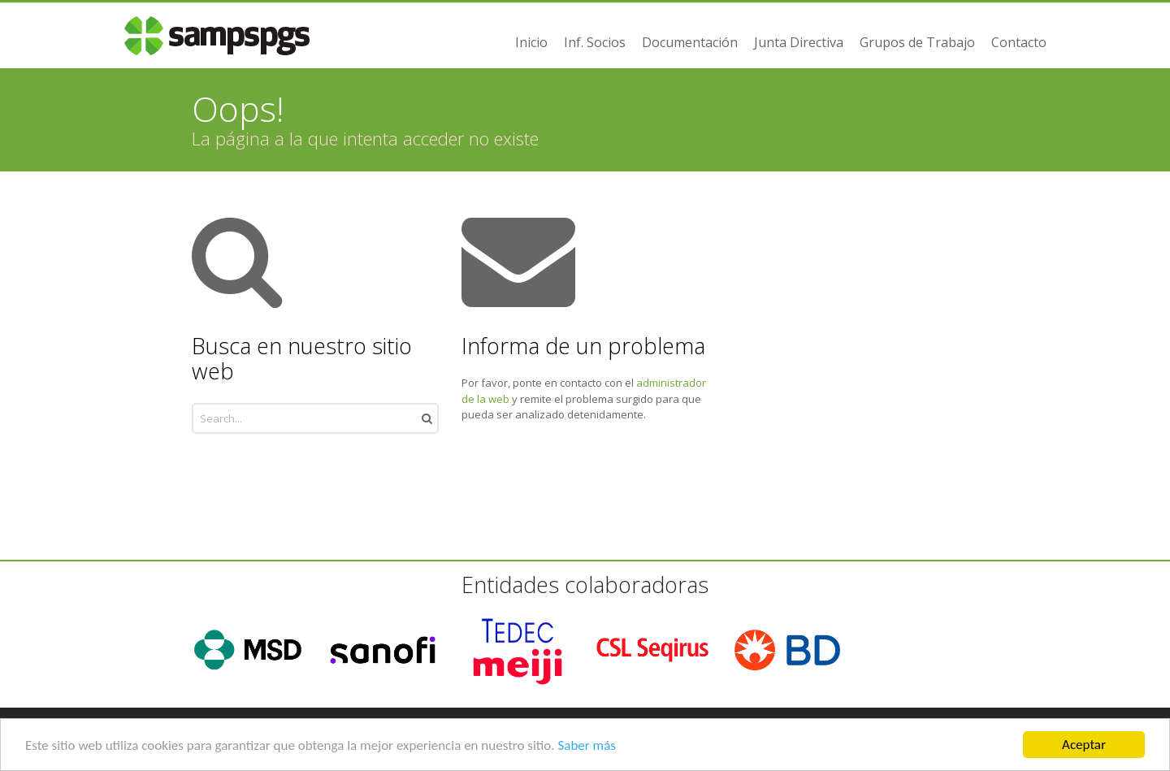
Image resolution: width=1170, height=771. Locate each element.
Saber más (586, 746)
